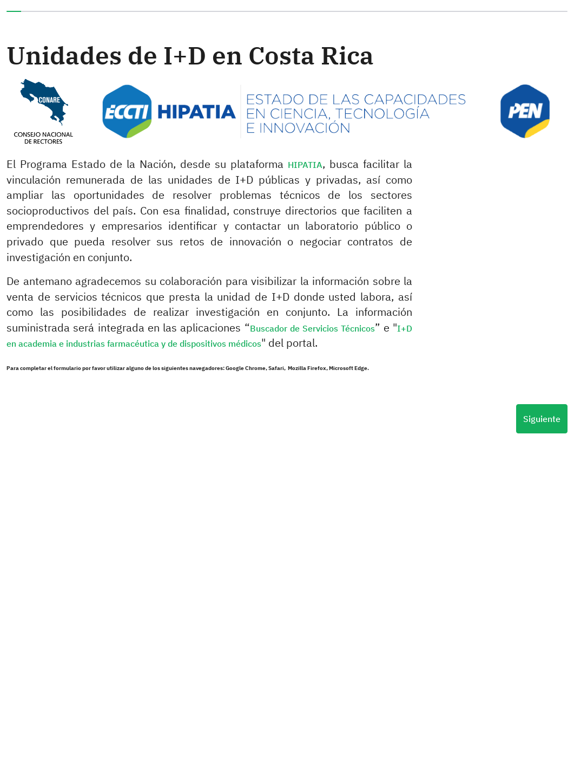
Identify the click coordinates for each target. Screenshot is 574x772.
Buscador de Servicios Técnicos (312, 328)
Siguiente (541, 418)
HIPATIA (305, 164)
